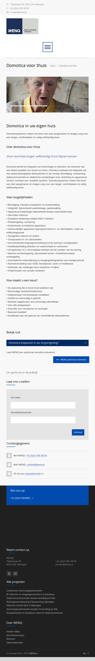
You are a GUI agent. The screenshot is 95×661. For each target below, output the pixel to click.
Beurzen (10, 658)
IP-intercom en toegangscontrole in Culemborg (30, 613)
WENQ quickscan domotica (70, 378)
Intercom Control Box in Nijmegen (23, 624)
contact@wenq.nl (18, 12)
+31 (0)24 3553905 (20, 517)
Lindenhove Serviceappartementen (24, 609)
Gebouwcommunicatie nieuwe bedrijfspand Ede (30, 617)
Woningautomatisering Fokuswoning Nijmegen (30, 620)
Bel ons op (17, 510)
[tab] (47, 362)
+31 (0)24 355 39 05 (36, 474)
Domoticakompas (15, 654)
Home (52, 65)
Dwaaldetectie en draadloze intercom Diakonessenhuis (34, 631)
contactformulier (33, 492)
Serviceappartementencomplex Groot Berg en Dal (32, 628)
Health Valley (13, 650)
